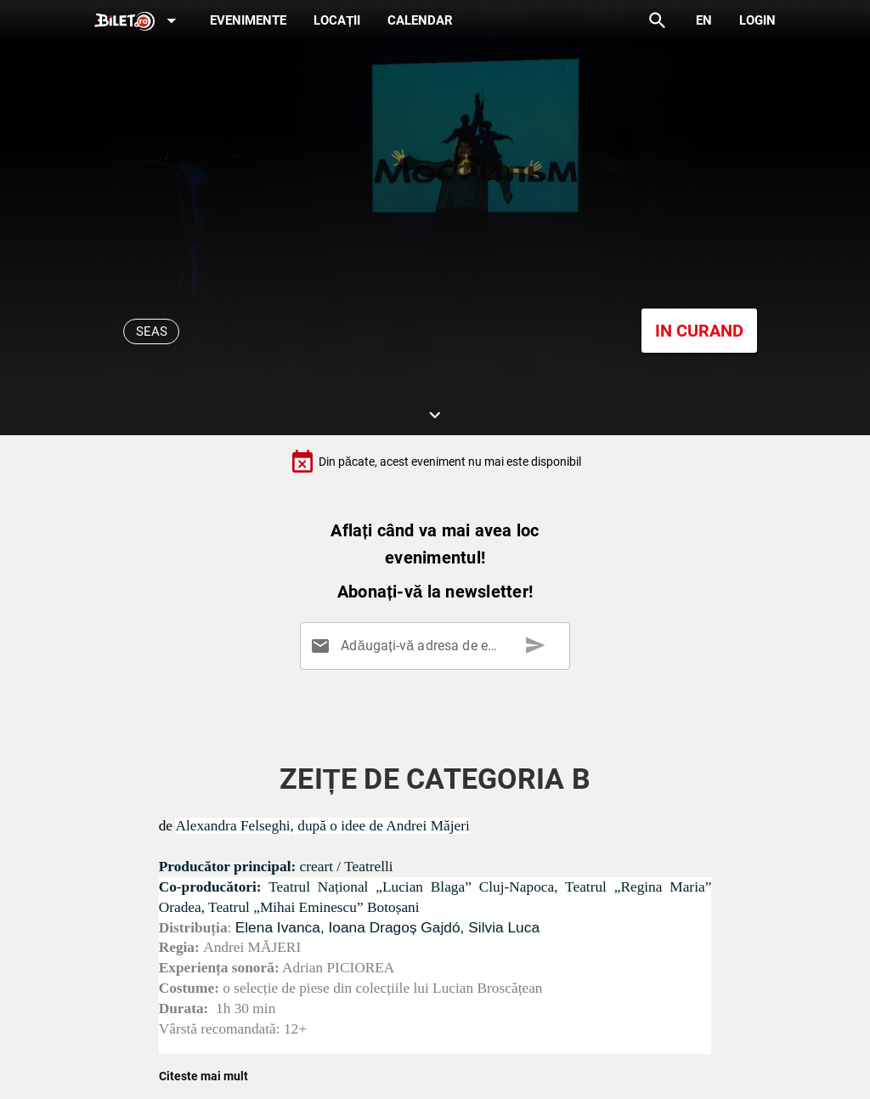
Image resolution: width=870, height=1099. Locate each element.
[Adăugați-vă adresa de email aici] (438, 646)
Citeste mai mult (203, 1076)
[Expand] (138, 22)
